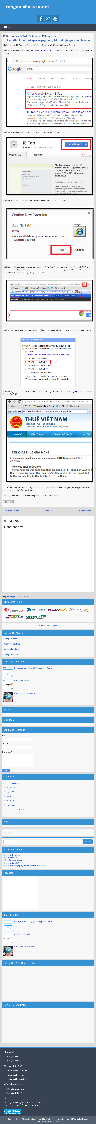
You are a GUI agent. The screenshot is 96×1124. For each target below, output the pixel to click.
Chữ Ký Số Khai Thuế (11, 644)
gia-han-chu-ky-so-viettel (13, 813)
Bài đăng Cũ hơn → (85, 511)
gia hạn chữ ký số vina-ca (16, 1071)
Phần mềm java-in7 (11, 863)
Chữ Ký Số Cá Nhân (11, 654)
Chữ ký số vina (12, 1057)
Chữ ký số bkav (12, 1061)
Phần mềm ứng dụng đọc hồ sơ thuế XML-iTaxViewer (24, 866)
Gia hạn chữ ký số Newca (24, 693)
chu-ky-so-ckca (9, 800)
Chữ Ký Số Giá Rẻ (10, 639)
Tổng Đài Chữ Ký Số (23, 36)
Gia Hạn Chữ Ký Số (10, 649)
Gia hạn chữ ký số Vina (23, 681)
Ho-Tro (37, 36)
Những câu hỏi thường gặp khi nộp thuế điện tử (33, 668)
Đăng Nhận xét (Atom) (19, 597)
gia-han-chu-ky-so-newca (13, 809)
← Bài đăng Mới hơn (11, 511)
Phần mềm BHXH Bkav (15, 1089)
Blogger (53, 626)
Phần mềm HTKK (10, 858)
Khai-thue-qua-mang (11, 783)
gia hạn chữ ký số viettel (16, 1079)
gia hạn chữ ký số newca (16, 1075)
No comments (50, 36)
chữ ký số (55, 1121)
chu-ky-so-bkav (9, 788)
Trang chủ (48, 511)
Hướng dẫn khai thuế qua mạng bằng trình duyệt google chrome (46, 40)
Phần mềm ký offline (11, 855)
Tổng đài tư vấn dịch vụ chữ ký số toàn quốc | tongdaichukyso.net (47, 1119)
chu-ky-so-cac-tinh (11, 796)
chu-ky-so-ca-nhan (11, 792)
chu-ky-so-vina (9, 805)
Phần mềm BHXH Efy (14, 1093)
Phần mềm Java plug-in (12, 860)
